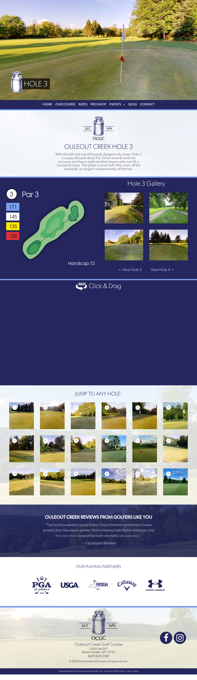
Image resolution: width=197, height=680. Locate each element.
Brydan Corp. (97, 671)
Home (47, 104)
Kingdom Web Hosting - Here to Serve (122, 671)
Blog (133, 104)
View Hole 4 (162, 270)
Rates (83, 104)
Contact (147, 104)
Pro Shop (98, 104)
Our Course (65, 104)
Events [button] (117, 104)
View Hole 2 (130, 270)
